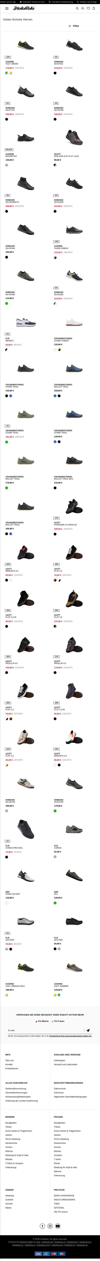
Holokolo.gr (82, 1245)
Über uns (9, 1060)
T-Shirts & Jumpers (14, 1163)
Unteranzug (10, 1167)
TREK (57, 1203)
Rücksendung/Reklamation (18, 1096)
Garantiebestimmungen (16, 1092)
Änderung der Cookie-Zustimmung (21, 1101)
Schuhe (9, 1203)
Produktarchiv (11, 1068)
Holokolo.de (57, 1245)
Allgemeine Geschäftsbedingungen (70, 1096)
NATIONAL (59, 1208)
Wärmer (9, 1151)
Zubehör (9, 1199)
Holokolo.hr (69, 1245)
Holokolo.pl (72, 1242)
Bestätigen (88, 1030)
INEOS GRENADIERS (64, 1199)
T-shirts (57, 1159)
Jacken (8, 1135)
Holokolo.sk (47, 1242)
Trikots (8, 1127)
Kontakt (8, 1064)
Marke (8, 1208)
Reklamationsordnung (15, 1088)
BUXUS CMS (26, 1242)
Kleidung (9, 1195)
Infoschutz (59, 1092)
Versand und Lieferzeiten (65, 1064)
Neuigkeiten (10, 1123)
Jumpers (58, 1155)
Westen (8, 1159)
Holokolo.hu (85, 1242)
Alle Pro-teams (61, 1212)
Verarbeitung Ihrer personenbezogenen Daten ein (70, 1036)
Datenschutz (60, 1088)
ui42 (38, 1242)
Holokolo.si (30, 1245)
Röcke (57, 1163)
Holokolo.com (43, 1245)
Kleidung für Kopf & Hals (16, 1155)
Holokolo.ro (17, 1245)
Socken (8, 1147)
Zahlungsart (59, 1060)
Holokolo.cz (59, 1242)
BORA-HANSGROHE (64, 1195)
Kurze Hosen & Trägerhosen (18, 1131)
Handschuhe (11, 1143)
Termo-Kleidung (12, 1139)
